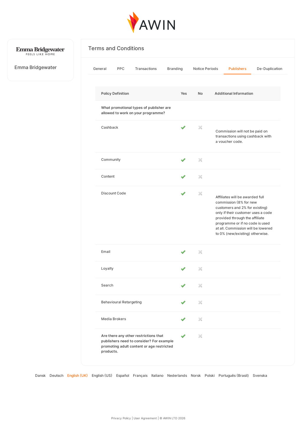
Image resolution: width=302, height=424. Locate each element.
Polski (210, 375)
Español (122, 375)
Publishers (237, 68)
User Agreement (145, 418)
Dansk (40, 375)
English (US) (102, 375)
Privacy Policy (121, 418)
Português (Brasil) (234, 375)
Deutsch (56, 375)
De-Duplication (269, 68)
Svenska (260, 375)
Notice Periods (205, 68)
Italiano (157, 375)
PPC (120, 68)
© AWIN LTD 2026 (172, 418)
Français (140, 375)
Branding (175, 68)
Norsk (196, 375)
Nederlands (177, 375)
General (99, 68)
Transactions (146, 68)
